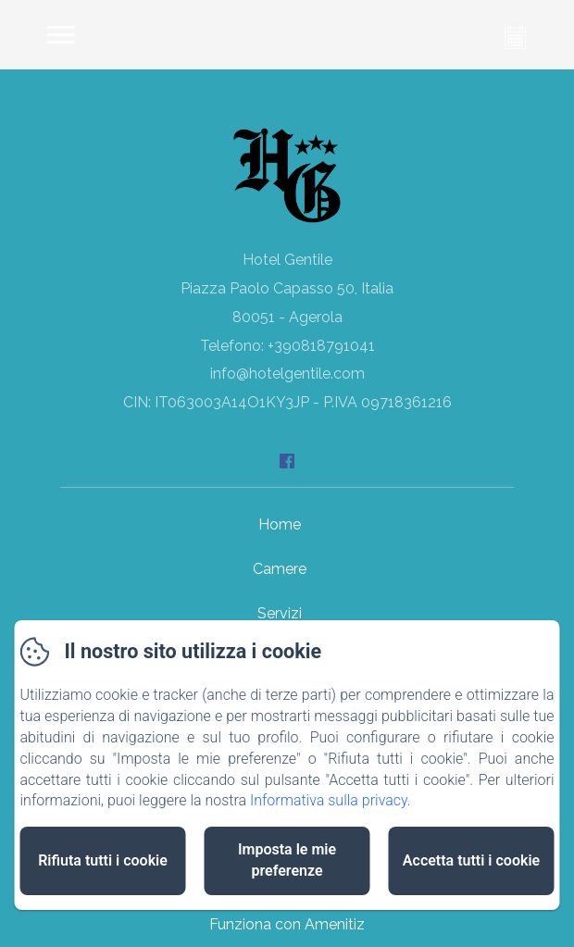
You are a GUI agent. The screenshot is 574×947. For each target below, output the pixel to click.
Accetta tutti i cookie (471, 860)
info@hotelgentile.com (287, 373)
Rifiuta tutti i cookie (103, 860)
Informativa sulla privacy (328, 800)
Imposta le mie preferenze (287, 860)
